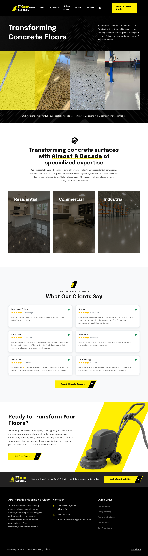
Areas (43, 8)
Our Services (104, 506)
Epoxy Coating (104, 512)
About (78, 8)
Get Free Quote (26, 456)
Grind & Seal (103, 523)
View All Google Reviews (77, 384)
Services (54, 8)
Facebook (136, 549)
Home (32, 8)
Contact (90, 8)
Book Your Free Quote (123, 8)
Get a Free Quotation (125, 479)
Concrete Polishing (107, 517)
